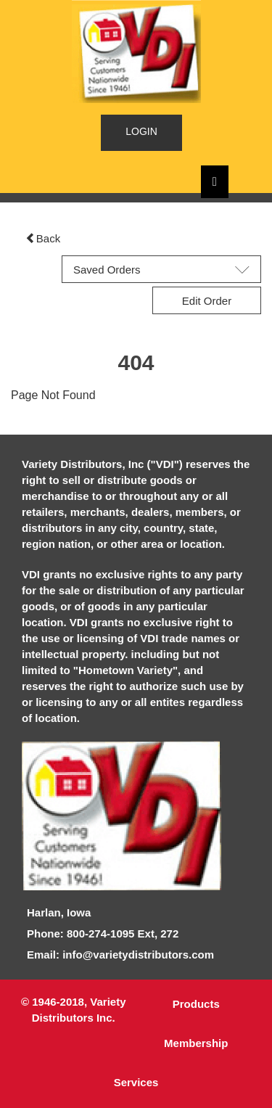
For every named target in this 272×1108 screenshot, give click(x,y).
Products (196, 1004)
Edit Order (206, 301)
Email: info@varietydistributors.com (120, 954)
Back (42, 238)
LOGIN (141, 131)
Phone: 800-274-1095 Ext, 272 (102, 933)
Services (136, 1082)
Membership (196, 1043)
